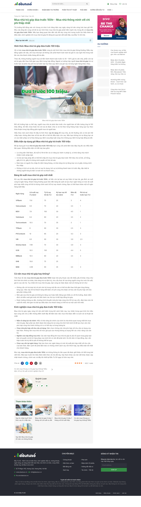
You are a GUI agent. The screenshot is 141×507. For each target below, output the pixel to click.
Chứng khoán (67, 460)
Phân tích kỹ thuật (69, 10)
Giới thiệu (98, 493)
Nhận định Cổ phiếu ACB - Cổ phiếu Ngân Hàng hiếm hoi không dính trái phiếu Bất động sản (118, 64)
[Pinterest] (31, 363)
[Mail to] (35, 363)
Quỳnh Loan (41, 378)
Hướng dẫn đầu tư (97, 10)
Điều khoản (107, 493)
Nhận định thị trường (50, 10)
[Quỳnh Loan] (25, 385)
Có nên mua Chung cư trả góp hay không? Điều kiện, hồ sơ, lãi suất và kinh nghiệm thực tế (33, 370)
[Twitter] (26, 363)
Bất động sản (67, 466)
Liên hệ (124, 4)
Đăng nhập (113, 4)
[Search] (86, 4)
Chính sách (116, 493)
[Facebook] (22, 363)
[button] (53, 40)
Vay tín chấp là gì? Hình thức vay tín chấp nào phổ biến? (24, 420)
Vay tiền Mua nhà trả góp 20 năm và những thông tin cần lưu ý (24, 439)
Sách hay (66, 470)
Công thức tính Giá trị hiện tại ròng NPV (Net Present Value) (118, 92)
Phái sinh (83, 10)
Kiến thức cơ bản (68, 463)
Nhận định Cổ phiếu (88, 463)
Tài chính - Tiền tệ (87, 470)
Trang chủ (20, 10)
